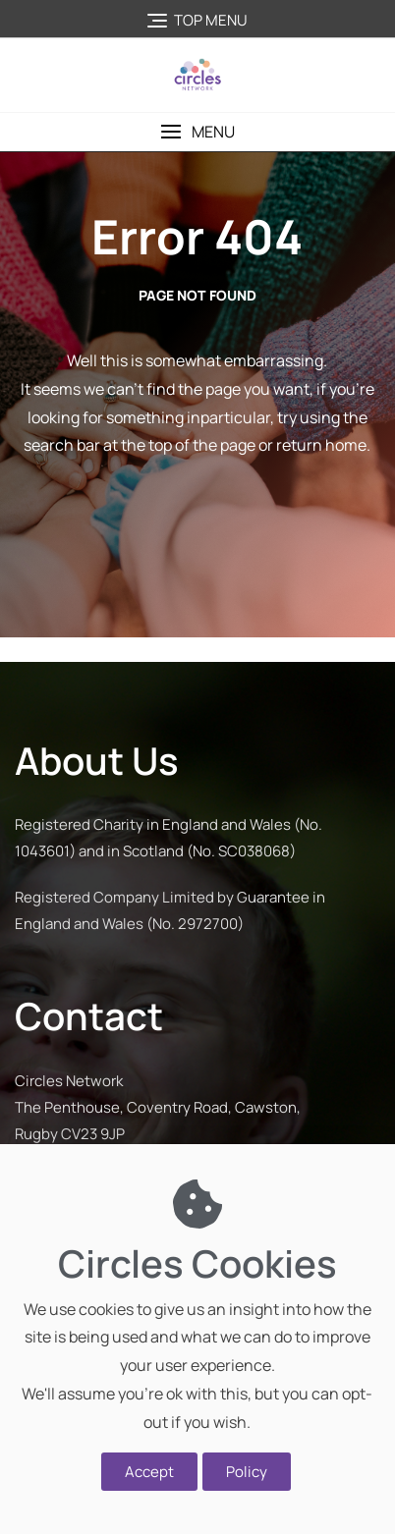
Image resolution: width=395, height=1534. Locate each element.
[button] (197, 132)
